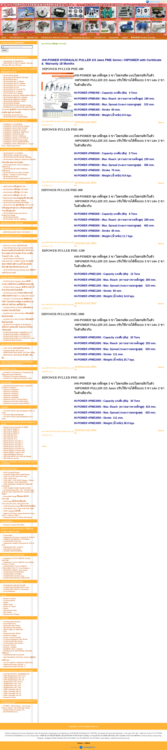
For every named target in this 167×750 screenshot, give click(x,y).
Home (4, 37)
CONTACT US (100, 37)
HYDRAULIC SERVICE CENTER (55, 37)
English (125, 37)
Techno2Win (114, 37)
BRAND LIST (32, 37)
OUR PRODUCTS (16, 37)
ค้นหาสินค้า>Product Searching (143, 37)
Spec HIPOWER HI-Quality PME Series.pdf (57, 121)
